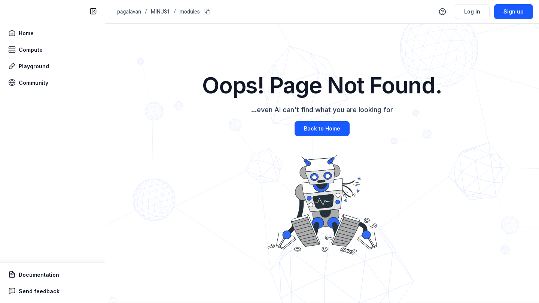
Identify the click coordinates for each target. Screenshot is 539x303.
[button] (442, 12)
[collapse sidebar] (93, 11)
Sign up (513, 11)
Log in (472, 11)
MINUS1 (160, 12)
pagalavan (129, 12)
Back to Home (322, 128)
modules (190, 12)
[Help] (442, 12)
